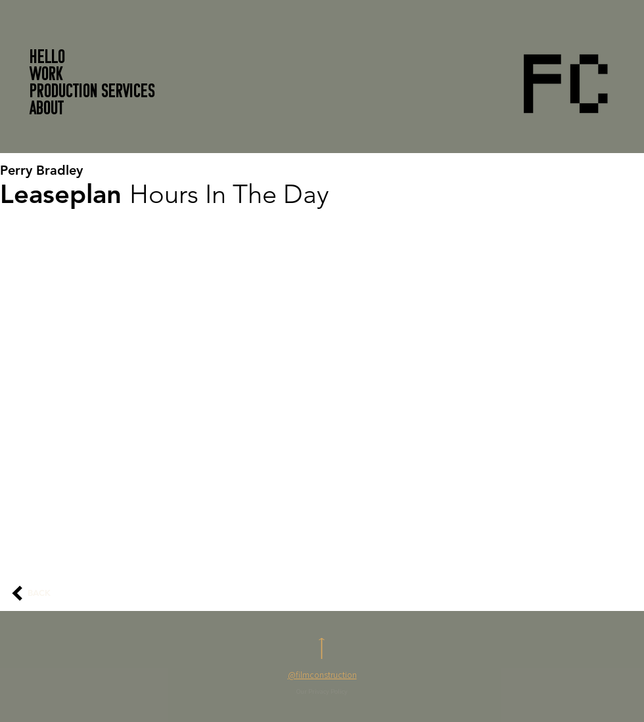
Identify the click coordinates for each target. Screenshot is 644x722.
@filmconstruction (322, 675)
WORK (46, 75)
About (47, 109)
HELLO (47, 58)
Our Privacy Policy (322, 691)
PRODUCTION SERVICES (92, 92)
